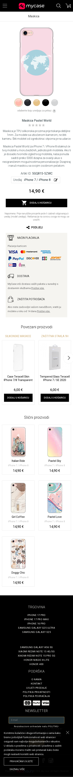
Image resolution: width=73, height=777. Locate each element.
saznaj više (17, 769)
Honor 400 (36, 664)
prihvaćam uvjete (21, 761)
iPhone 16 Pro (36, 623)
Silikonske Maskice (18, 336)
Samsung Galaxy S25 (36, 632)
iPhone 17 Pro (36, 615)
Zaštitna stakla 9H (54, 336)
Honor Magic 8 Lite (36, 659)
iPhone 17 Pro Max (36, 619)
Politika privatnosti (36, 692)
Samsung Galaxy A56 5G (36, 647)
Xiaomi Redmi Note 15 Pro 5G (36, 655)
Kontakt (36, 683)
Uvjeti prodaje (36, 687)
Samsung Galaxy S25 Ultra (36, 627)
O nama (36, 679)
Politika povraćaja (36, 696)
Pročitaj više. (37, 288)
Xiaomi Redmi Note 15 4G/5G (36, 651)
